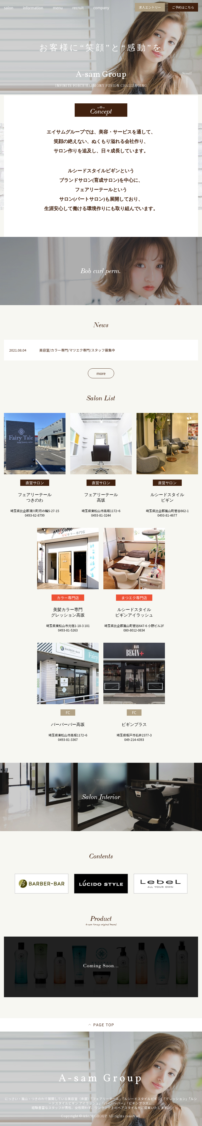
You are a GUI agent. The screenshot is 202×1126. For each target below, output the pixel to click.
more (101, 373)
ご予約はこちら (183, 7)
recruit (78, 7)
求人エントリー (150, 7)
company (101, 7)
